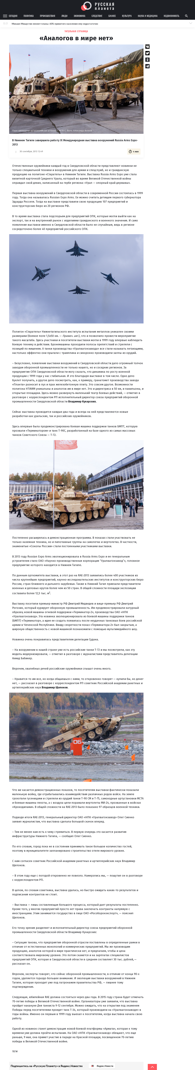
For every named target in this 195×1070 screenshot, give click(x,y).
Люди (64, 15)
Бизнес (112, 15)
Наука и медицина (148, 15)
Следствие (97, 15)
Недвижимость (171, 15)
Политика (29, 15)
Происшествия (47, 15)
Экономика (79, 15)
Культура (127, 15)
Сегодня (13, 15)
